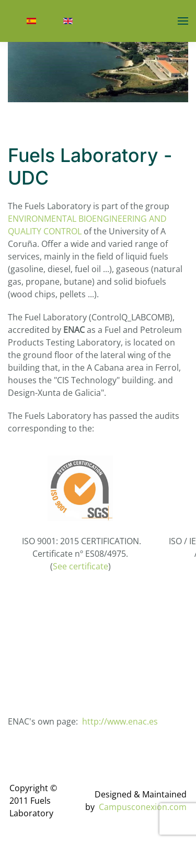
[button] (183, 21)
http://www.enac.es (120, 721)
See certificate (80, 566)
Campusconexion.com (143, 807)
